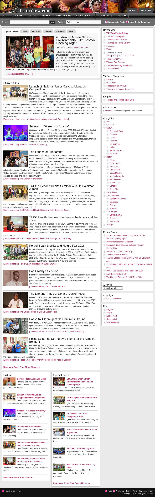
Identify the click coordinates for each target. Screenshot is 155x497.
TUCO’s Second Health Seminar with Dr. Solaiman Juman (61, 187)
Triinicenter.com (113, 69)
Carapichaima (116, 215)
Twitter (109, 49)
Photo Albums (63, 16)
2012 (120, 56)
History (46, 16)
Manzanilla (114, 221)
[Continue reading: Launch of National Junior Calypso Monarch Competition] (36, 119)
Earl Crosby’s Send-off (43, 271)
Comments (119, 491)
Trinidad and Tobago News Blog (120, 100)
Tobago (121, 16)
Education (114, 202)
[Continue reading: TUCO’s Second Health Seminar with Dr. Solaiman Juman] (36, 210)
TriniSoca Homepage (115, 36)
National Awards (117, 176)
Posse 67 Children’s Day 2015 (80, 448)
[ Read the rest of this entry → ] (19, 74)
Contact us (107, 111)
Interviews (60, 31)
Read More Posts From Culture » (18, 477)
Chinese (113, 134)
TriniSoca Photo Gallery (116, 40)
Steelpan (48, 31)
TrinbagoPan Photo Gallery (118, 43)
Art (4, 16)
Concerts (17, 16)
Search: (5, 22)
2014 (108, 56)
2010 (132, 56)
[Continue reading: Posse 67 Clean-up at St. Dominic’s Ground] (56, 331)
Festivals (113, 141)
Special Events (84, 16)
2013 (114, 56)
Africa (112, 160)
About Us (146, 10)
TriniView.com (29, 8)
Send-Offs (35, 31)
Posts (110, 491)
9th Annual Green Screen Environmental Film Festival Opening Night (76, 40)
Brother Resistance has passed (31, 379)
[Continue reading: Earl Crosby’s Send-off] (47, 286)
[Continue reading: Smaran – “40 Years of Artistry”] (25, 145)
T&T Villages (105, 16)
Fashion (109, 79)
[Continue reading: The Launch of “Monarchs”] (23, 179)
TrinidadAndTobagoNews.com (119, 65)
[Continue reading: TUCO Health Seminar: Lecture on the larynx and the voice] (37, 238)
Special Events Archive (116, 86)
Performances (116, 150)
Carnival (116, 144)
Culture (32, 16)
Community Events (118, 199)
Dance (24, 31)
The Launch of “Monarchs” (46, 152)
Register (110, 309)
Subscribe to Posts (116, 22)
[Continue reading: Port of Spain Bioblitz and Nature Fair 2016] (30, 264)
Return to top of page (13, 491)
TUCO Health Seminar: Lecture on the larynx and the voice (63, 219)
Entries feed (111, 316)
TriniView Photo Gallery (117, 33)
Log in (109, 313)
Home (132, 10)
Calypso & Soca (116, 131)
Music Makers (116, 173)
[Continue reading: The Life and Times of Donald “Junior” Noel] (30, 312)
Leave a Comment (80, 47)
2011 (126, 56)
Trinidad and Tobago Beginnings (120, 89)
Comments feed (113, 319)
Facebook (110, 46)
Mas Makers (115, 170)
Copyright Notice (113, 299)
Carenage (114, 218)
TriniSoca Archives (114, 59)
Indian (71, 31)
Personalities (115, 179)
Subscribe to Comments (139, 22)
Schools (113, 186)
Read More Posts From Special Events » (71, 483)
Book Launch (115, 163)
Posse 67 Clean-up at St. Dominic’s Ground (57, 319)
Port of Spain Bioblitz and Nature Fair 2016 (56, 245)
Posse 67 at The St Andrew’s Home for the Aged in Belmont (62, 340)
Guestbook (111, 83)
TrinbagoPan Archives (115, 62)
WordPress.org (112, 322)
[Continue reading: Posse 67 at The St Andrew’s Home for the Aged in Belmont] (37, 360)
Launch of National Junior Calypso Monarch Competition (57, 88)
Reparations (115, 183)
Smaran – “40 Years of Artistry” (49, 126)
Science (113, 208)
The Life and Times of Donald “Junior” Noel (57, 293)
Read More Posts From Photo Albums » (21, 367)
